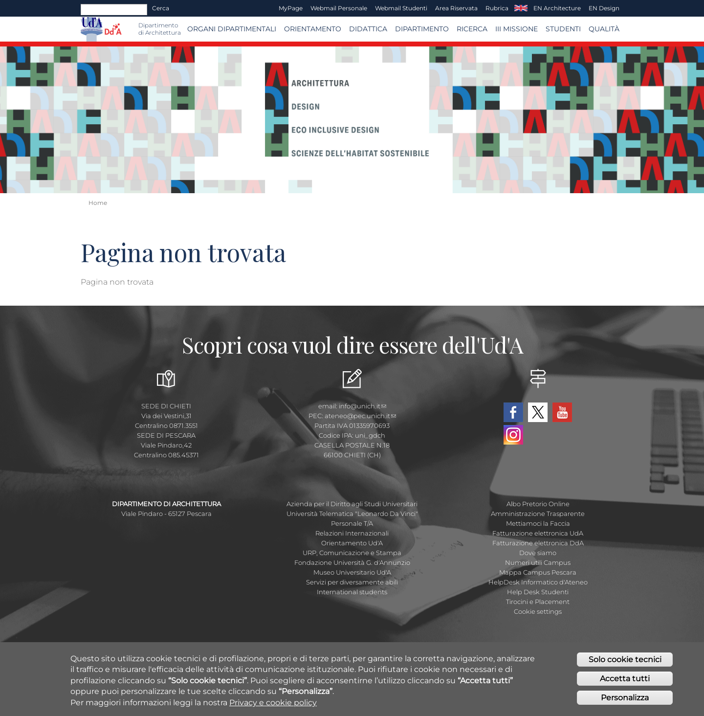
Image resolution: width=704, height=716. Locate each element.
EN (520, 8)
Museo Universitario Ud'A (352, 572)
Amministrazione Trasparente (538, 513)
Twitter (538, 412)
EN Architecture (557, 8)
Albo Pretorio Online (538, 504)
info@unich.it (362, 406)
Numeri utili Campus (538, 562)
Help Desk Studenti (538, 592)
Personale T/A (352, 523)
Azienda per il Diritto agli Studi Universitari (352, 504)
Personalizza (625, 698)
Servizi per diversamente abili (352, 582)
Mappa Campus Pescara (537, 572)
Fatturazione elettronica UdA (537, 533)
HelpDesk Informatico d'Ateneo (538, 582)
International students (352, 592)
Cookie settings (538, 611)
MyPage (291, 8)
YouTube (562, 412)
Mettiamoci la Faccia (538, 523)
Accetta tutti (625, 679)
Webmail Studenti (401, 8)
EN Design (604, 8)
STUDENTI (563, 28)
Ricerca (472, 28)
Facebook (513, 412)
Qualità (604, 28)
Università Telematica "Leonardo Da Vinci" (352, 513)
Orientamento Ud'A (352, 543)
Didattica (368, 28)
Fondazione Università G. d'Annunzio (352, 562)
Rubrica (496, 8)
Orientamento (312, 28)
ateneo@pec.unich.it (360, 416)
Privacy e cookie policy (273, 703)
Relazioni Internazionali (352, 533)
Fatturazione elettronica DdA (538, 543)
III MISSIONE (516, 28)
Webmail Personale (338, 8)
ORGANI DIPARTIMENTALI (231, 28)
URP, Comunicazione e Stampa (352, 553)
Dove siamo (537, 553)
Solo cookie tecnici (625, 660)
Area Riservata (456, 8)
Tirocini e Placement (538, 601)
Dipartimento (422, 28)
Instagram (513, 435)
